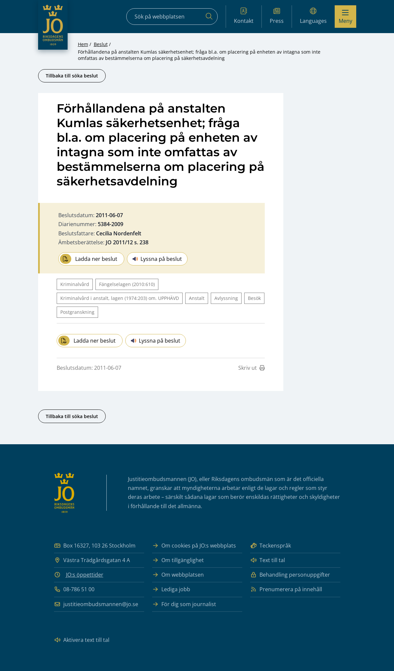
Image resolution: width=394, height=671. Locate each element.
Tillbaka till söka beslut (72, 75)
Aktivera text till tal (81, 640)
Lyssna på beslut (157, 259)
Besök (254, 298)
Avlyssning (226, 298)
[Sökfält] (172, 16)
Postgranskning (77, 312)
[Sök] (209, 16)
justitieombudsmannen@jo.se (96, 604)
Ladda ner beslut (88, 259)
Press (277, 16)
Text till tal (267, 560)
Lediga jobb (171, 589)
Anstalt (196, 298)
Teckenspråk (270, 545)
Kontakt (243, 16)
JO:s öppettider (84, 574)
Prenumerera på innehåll (286, 589)
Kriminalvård (74, 284)
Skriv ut (251, 367)
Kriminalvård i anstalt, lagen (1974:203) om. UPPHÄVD (119, 298)
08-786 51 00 (74, 589)
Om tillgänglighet (178, 560)
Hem (83, 44)
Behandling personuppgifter (290, 574)
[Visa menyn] (345, 16)
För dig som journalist (184, 604)
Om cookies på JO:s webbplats (194, 545)
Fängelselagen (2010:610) (127, 284)
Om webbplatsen (178, 574)
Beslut (101, 44)
